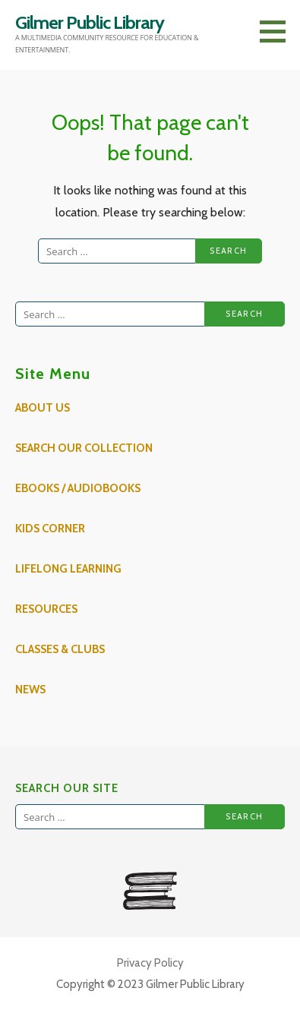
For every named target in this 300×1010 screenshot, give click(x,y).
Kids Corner (50, 528)
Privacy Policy (150, 963)
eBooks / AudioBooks (78, 488)
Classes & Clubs (60, 649)
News (30, 689)
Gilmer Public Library (89, 22)
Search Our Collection (84, 448)
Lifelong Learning (68, 569)
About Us (42, 408)
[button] (278, 31)
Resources (46, 609)
